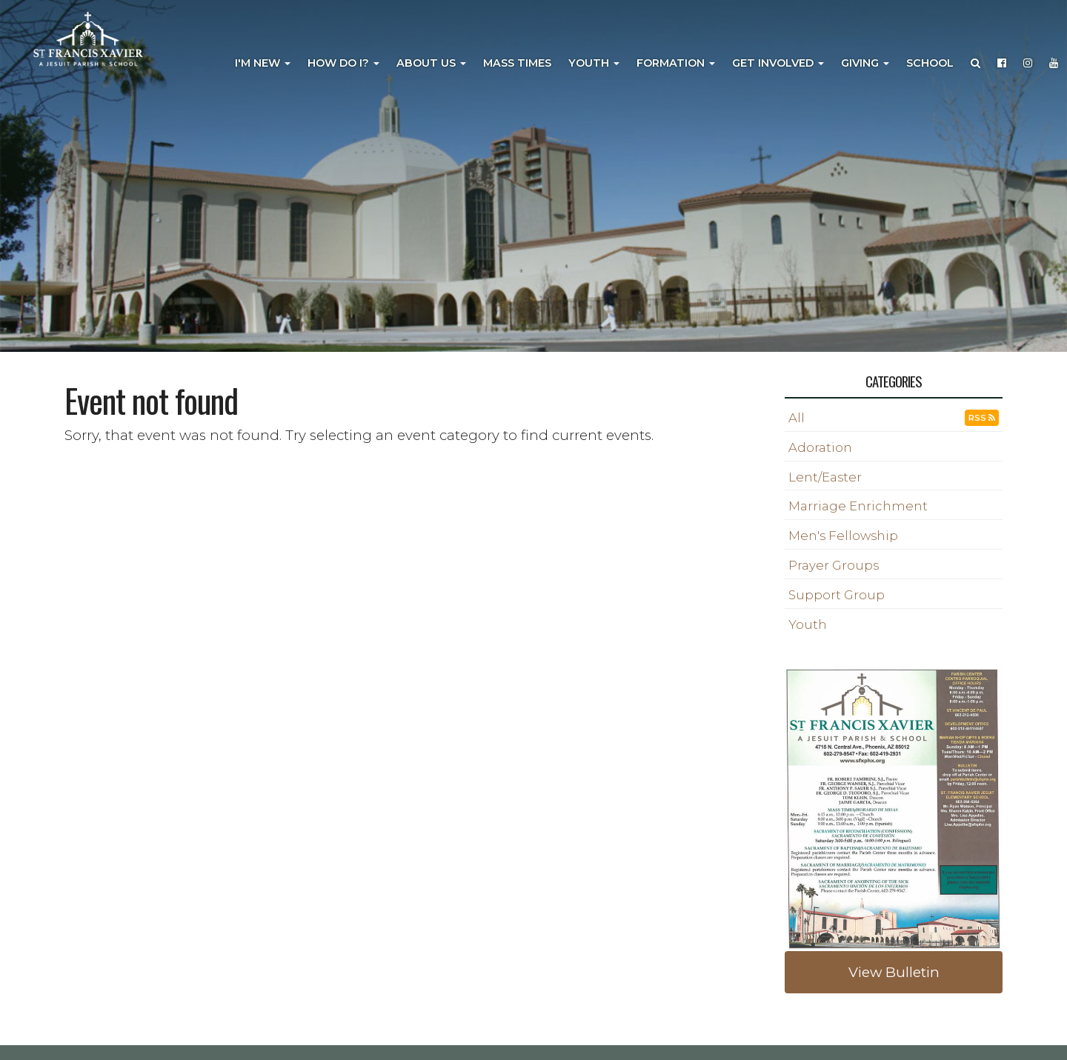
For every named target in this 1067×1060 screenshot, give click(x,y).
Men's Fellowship (843, 535)
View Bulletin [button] (894, 972)
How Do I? (343, 63)
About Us (431, 63)
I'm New (262, 63)
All (796, 417)
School (930, 63)
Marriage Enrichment (858, 506)
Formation (675, 63)
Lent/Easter (825, 477)
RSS (981, 418)
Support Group (836, 594)
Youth (593, 63)
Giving (865, 63)
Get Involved (778, 63)
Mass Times (517, 63)
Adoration (820, 447)
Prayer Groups (833, 565)
